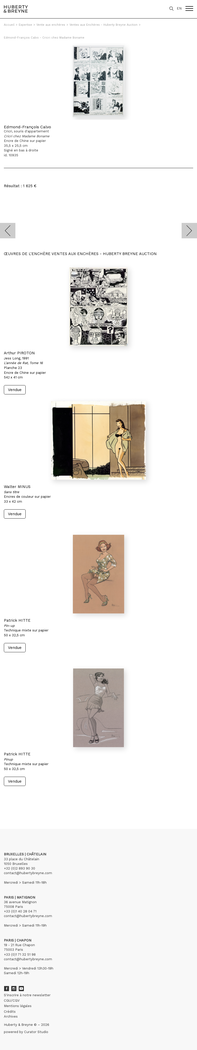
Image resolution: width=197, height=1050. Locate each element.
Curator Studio (36, 1032)
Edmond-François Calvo (27, 126)
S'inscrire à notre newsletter (27, 995)
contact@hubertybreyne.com (28, 873)
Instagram (13, 988)
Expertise (25, 24)
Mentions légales (18, 1006)
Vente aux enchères (50, 24)
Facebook (6, 988)
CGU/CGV (11, 1000)
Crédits (10, 1011)
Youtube (21, 988)
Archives (11, 1016)
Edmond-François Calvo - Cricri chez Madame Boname (44, 37)
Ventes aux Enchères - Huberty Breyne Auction (103, 24)
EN (179, 8)
